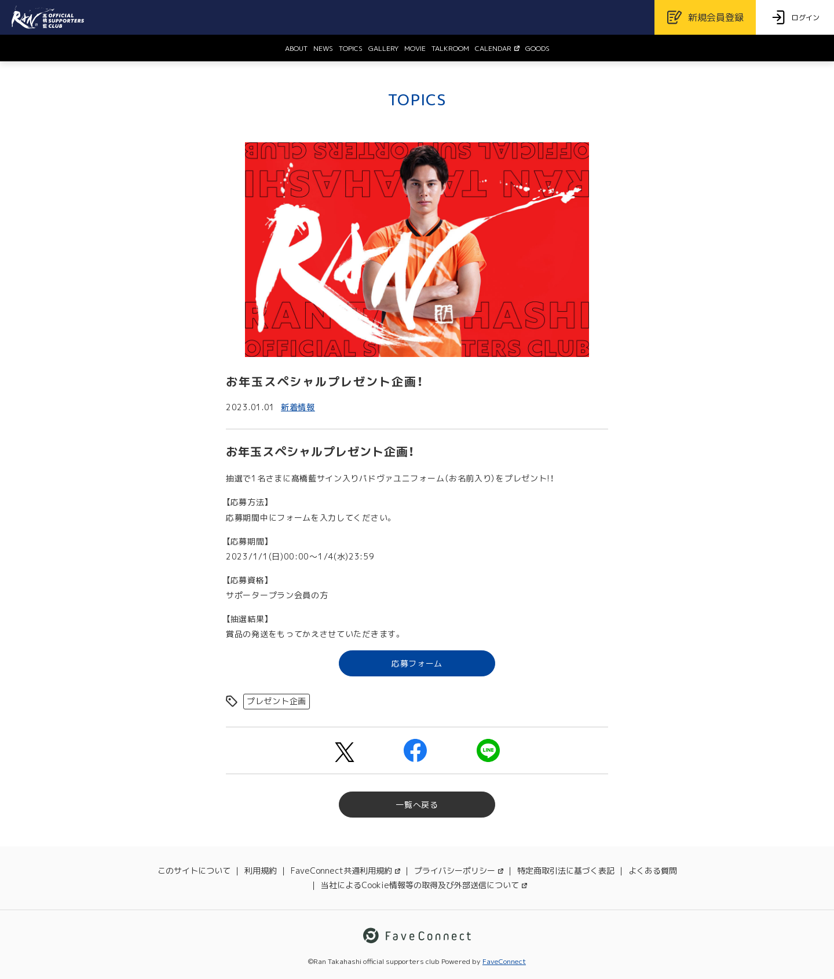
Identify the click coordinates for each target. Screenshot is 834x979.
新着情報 (298, 407)
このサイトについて (194, 870)
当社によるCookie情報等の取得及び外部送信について (424, 884)
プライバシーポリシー (458, 870)
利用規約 (260, 870)
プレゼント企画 (276, 700)
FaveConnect (504, 961)
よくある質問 (652, 870)
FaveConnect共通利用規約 (345, 870)
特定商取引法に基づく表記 (565, 870)
